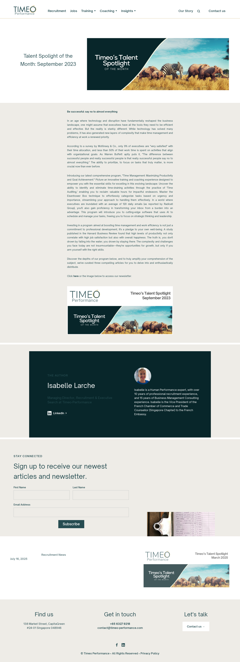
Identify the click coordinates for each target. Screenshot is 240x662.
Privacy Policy (150, 653)
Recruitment (57, 11)
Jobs (73, 11)
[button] (88, 11)
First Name (20, 487)
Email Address (22, 505)
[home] (24, 11)
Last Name (79, 487)
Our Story (185, 11)
